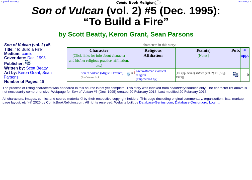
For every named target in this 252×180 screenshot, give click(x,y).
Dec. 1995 (36, 58)
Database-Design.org (191, 102)
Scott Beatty (37, 68)
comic (27, 54)
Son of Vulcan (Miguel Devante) (102, 73)
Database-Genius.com (156, 102)
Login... (214, 102)
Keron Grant (29, 72)
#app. (245, 53)
